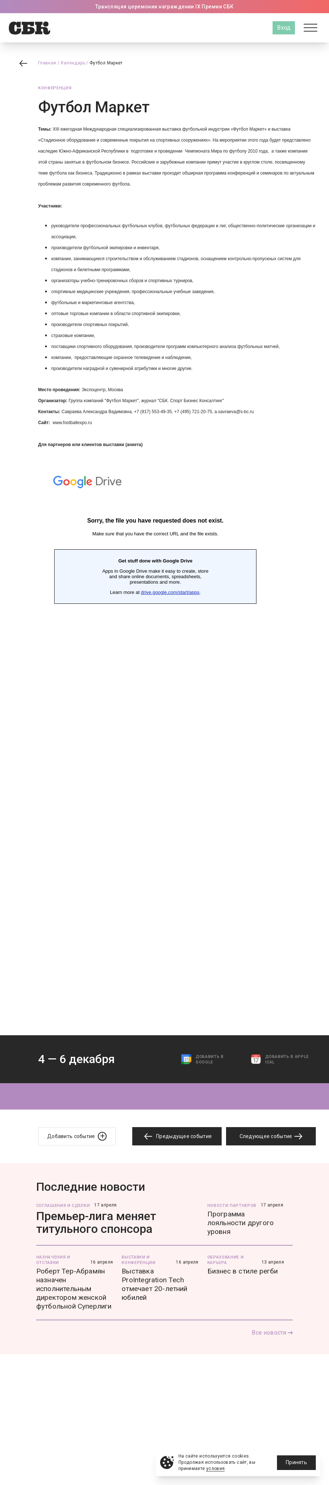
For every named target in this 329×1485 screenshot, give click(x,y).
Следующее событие (271, 1136)
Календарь (73, 63)
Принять (296, 1462)
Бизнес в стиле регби (242, 1271)
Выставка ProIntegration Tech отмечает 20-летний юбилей (154, 1284)
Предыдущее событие (177, 1136)
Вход (284, 27)
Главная (47, 63)
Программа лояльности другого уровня (240, 1223)
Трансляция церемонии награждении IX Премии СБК (164, 7)
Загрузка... (155, 743)
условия (215, 1468)
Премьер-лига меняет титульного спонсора (96, 1222)
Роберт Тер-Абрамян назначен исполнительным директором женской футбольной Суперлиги (74, 1288)
